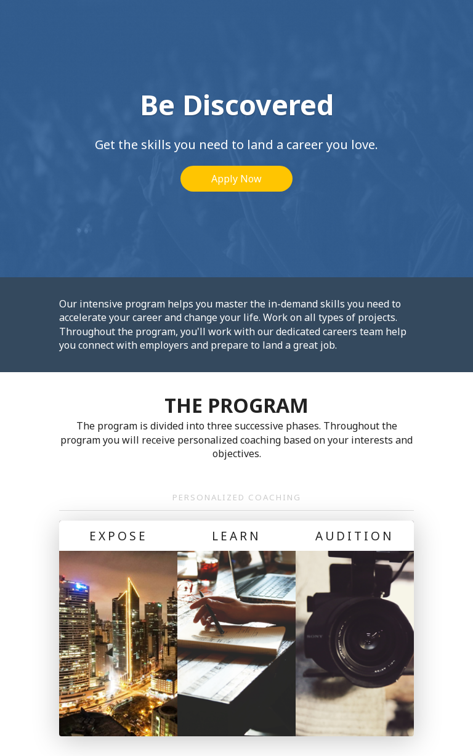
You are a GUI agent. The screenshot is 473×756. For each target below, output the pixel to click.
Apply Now (236, 178)
